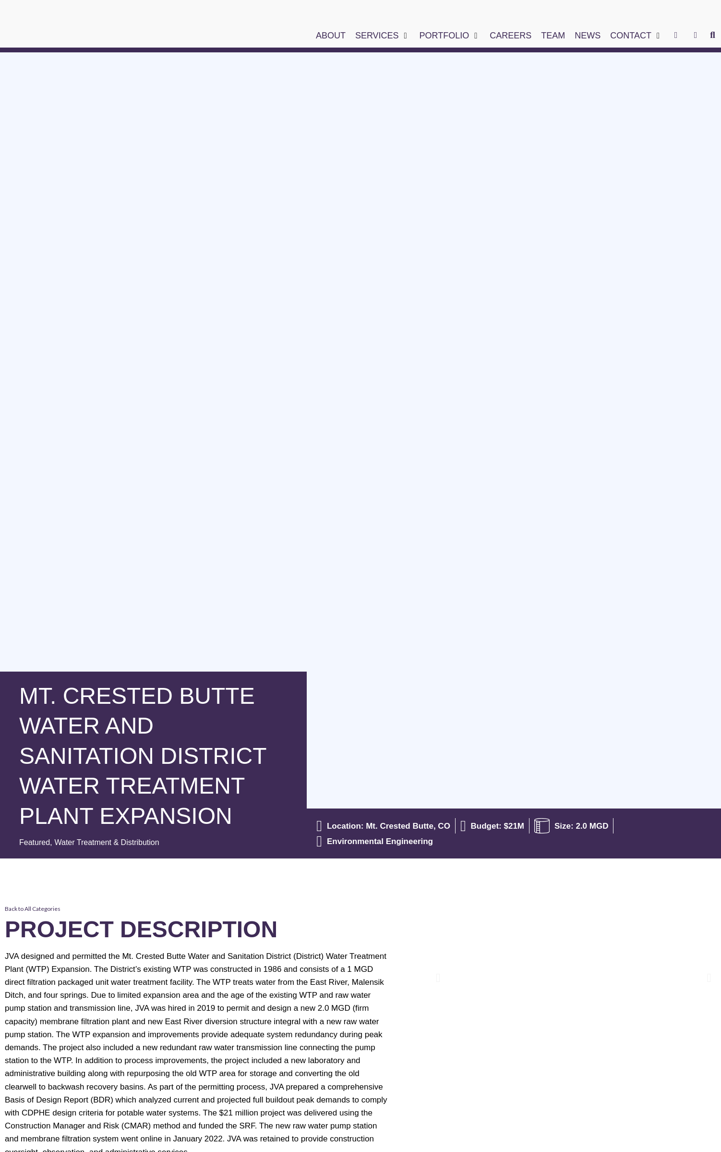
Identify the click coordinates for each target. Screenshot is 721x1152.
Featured (35, 842)
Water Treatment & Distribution (112, 842)
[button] (382, 36)
